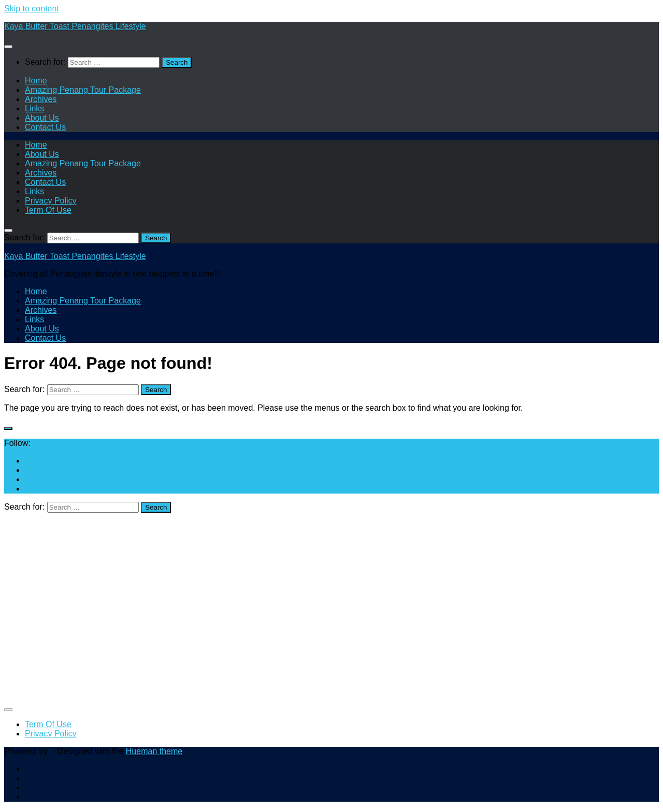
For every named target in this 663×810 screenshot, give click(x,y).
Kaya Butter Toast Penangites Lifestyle (75, 26)
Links (34, 108)
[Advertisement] (315, 612)
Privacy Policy (51, 200)
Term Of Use (48, 210)
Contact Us (45, 127)
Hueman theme (154, 751)
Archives (40, 99)
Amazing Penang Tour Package (83, 89)
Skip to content (31, 8)
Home (36, 80)
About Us (42, 117)
